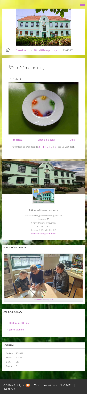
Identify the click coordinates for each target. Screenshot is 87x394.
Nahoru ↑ (9, 388)
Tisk (36, 385)
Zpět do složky (46, 139)
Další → (74, 139)
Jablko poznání (16, 329)
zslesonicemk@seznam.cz (43, 233)
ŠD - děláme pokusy (45, 50)
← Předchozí (16, 139)
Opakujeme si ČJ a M (19, 323)
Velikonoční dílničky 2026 (43, 299)
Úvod (8, 50)
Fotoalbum (21, 50)
